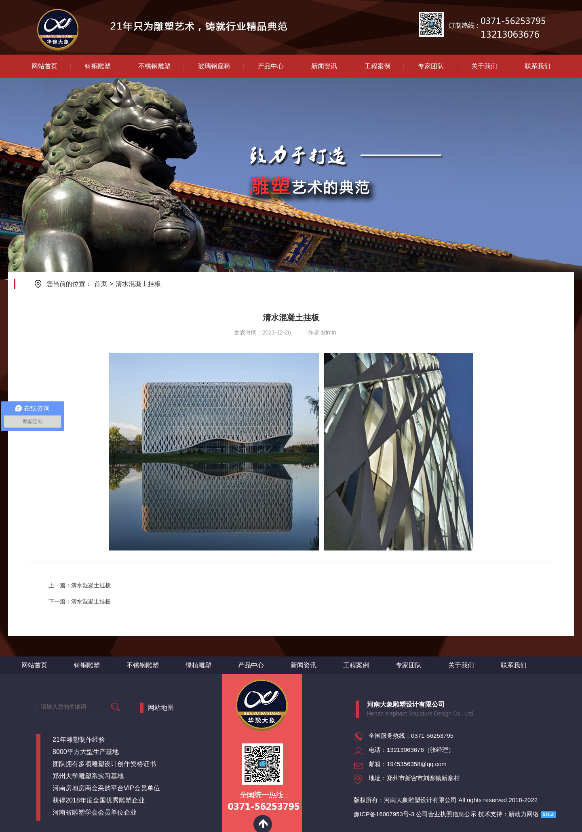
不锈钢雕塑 (154, 66)
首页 (100, 283)
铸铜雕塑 (98, 66)
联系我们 (537, 66)
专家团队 (431, 66)
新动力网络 (523, 814)
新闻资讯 (324, 66)
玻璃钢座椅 (214, 66)
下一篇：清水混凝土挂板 (79, 601)
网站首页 (44, 66)
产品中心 (271, 66)
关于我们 (484, 66)
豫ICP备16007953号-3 (384, 814)
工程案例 (377, 66)
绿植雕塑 (198, 665)
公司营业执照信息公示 (446, 814)
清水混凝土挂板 (138, 283)
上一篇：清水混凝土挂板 (79, 585)
